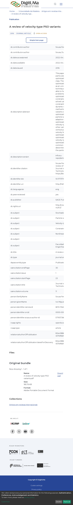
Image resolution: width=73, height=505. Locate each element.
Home (12, 11)
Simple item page (36, 40)
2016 (12, 33)
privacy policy (29, 497)
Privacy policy (36, 489)
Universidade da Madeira (29, 11)
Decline (59, 502)
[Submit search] (55, 4)
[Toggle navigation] (61, 3)
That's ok (66, 502)
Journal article (23, 33)
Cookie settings (36, 485)
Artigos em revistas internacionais (52, 11)
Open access (41, 33)
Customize (5, 502)
